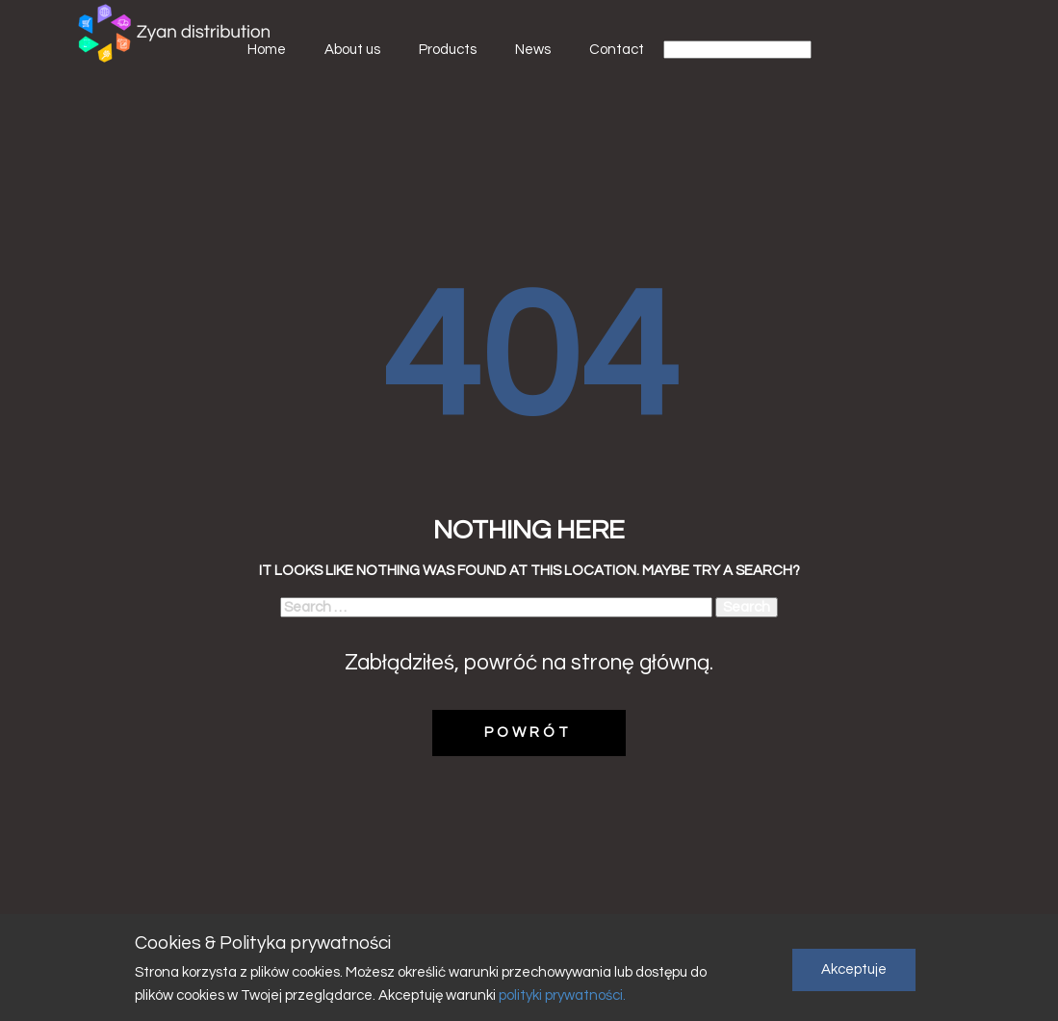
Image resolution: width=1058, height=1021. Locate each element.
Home (266, 49)
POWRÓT (528, 732)
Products (448, 49)
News (533, 49)
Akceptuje (854, 969)
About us (352, 49)
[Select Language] (737, 49)
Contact (616, 49)
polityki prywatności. (561, 995)
